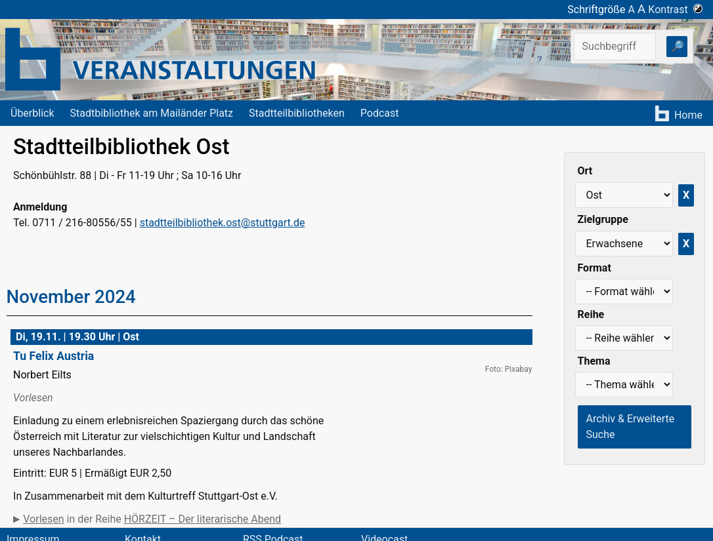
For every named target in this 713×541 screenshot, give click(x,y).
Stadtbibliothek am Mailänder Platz (152, 113)
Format (594, 268)
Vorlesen (43, 519)
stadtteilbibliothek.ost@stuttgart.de (222, 222)
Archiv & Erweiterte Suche (630, 426)
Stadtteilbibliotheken (297, 113)
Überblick (32, 113)
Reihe (591, 314)
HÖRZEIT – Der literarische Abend (202, 519)
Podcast (379, 113)
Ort (585, 171)
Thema (594, 361)
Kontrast (675, 9)
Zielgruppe (603, 219)
